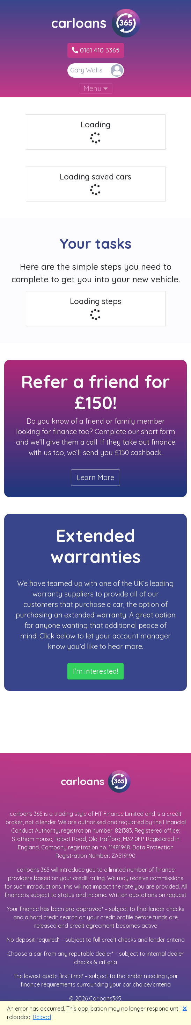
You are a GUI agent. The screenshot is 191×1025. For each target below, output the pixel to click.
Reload (42, 1016)
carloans (95, 23)
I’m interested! (95, 671)
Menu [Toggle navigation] (95, 88)
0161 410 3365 (95, 50)
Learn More (95, 477)
